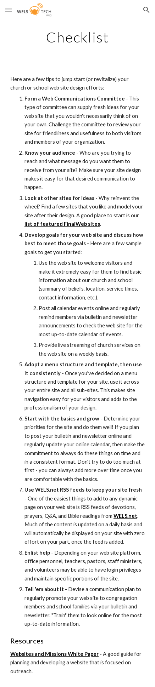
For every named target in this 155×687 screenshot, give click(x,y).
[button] (8, 9)
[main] (77, 37)
